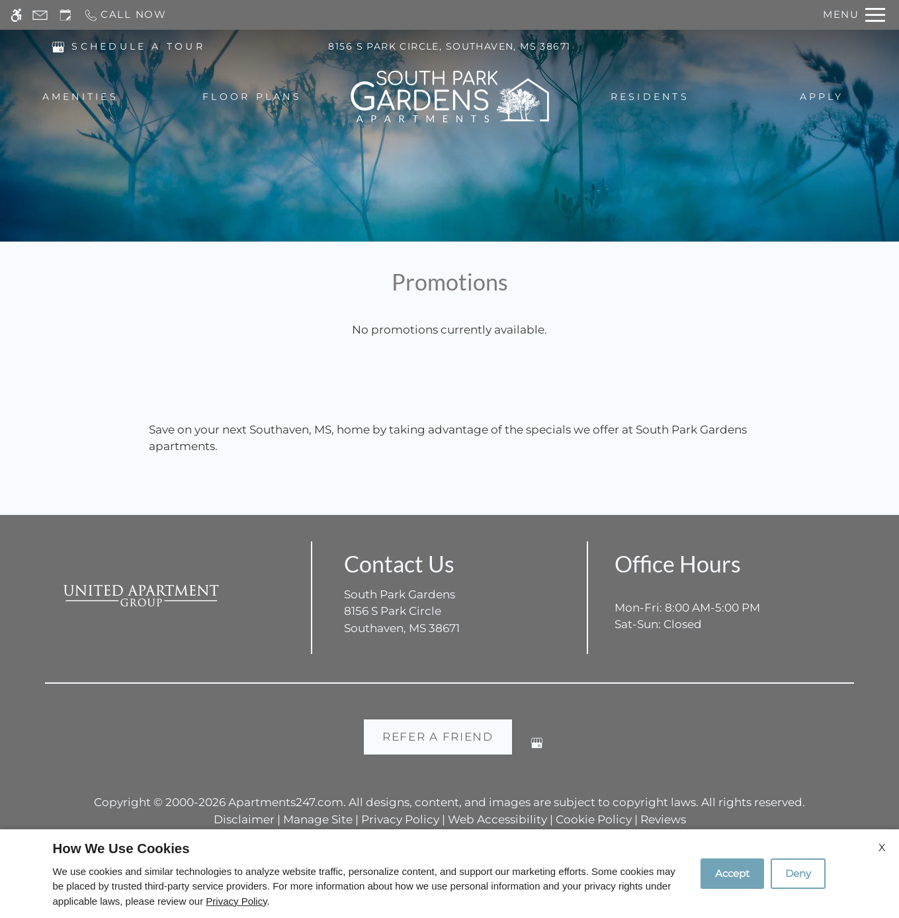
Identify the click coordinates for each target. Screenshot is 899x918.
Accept (732, 873)
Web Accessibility (497, 819)
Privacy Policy (400, 819)
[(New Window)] (58, 46)
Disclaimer (244, 819)
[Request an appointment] (65, 14)
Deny (798, 873)
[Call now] (125, 14)
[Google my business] (536, 748)
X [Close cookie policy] (882, 847)
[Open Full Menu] (854, 14)
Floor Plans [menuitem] (252, 97)
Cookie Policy (594, 819)
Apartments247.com (285, 802)
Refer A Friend (437, 736)
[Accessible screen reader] (16, 14)
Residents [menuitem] (650, 97)
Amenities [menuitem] (80, 97)
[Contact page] (40, 14)
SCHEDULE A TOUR (138, 47)
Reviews (663, 819)
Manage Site (318, 819)
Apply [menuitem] (822, 97)
